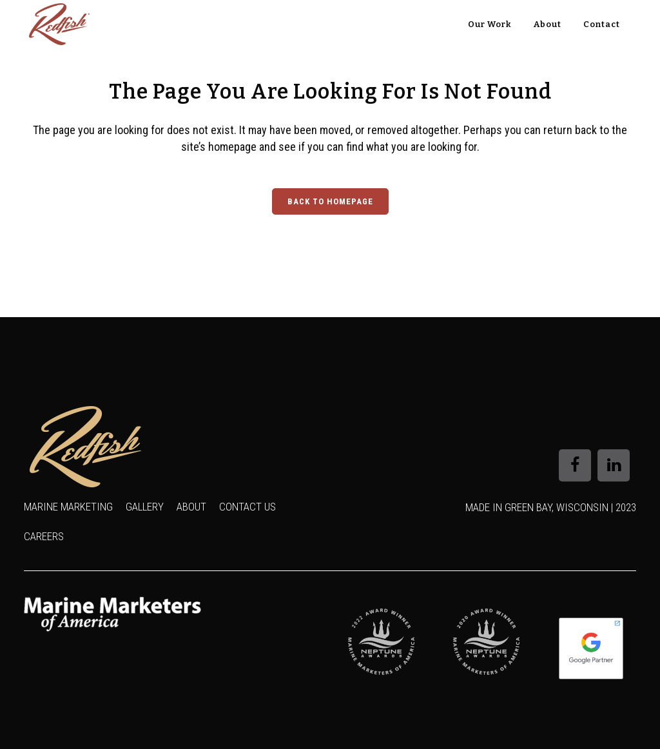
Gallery (145, 506)
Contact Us (247, 506)
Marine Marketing (68, 506)
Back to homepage (330, 201)
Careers (44, 536)
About (191, 506)
